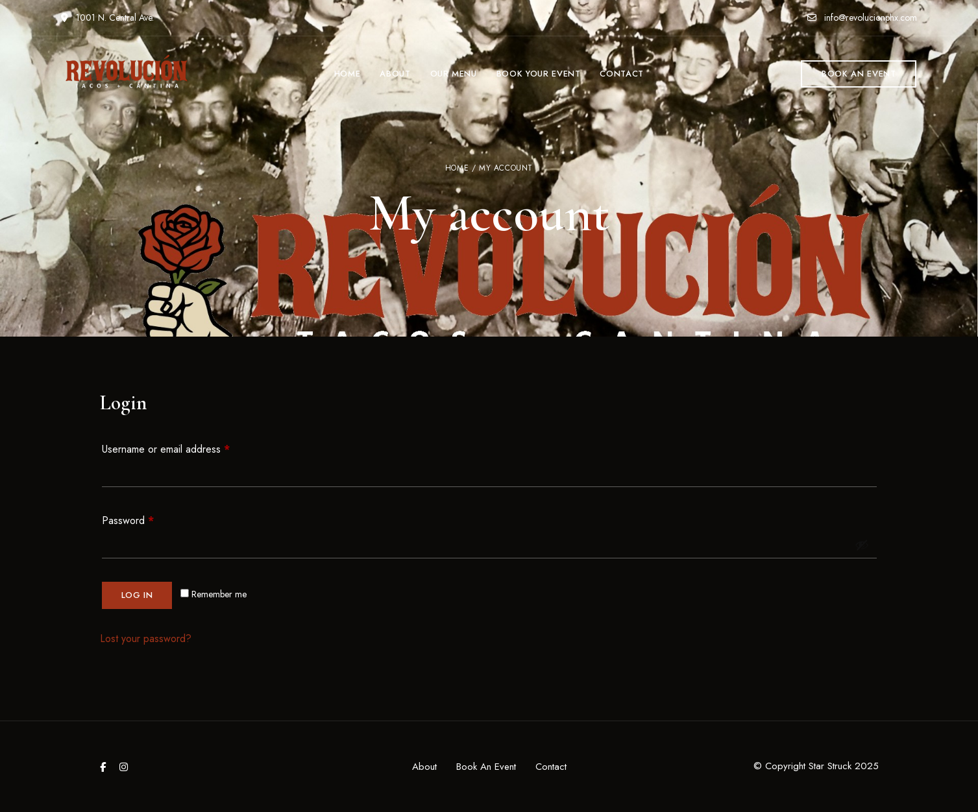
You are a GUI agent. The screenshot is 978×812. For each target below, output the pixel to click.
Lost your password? (145, 638)
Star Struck (830, 766)
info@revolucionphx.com (862, 17)
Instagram (123, 767)
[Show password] (862, 545)
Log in (137, 595)
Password (147, 519)
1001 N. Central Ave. (107, 17)
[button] (858, 74)
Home (457, 168)
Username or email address (185, 448)
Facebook (103, 767)
